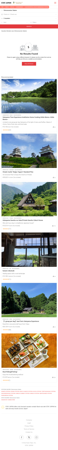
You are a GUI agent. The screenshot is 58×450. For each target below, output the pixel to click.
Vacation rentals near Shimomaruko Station (36, 7)
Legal (29, 423)
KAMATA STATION (5, 391)
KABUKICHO (4, 399)
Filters (34, 22)
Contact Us (29, 432)
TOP (2, 7)
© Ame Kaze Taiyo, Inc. (29, 443)
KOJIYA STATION (37, 391)
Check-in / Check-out (10, 14)
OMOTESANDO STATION (46, 393)
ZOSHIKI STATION (14, 391)
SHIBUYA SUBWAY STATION (23, 393)
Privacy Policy (29, 426)
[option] (29, 96)
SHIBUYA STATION (34, 393)
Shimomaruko (19, 7)
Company (29, 420)
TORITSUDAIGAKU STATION (49, 391)
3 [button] (52, 265)
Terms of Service (29, 429)
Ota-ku (12, 7)
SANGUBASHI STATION (7, 395)
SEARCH (29, 26)
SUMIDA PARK (11, 399)
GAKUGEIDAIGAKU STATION (8, 393)
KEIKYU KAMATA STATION (26, 391)
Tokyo (6, 7)
